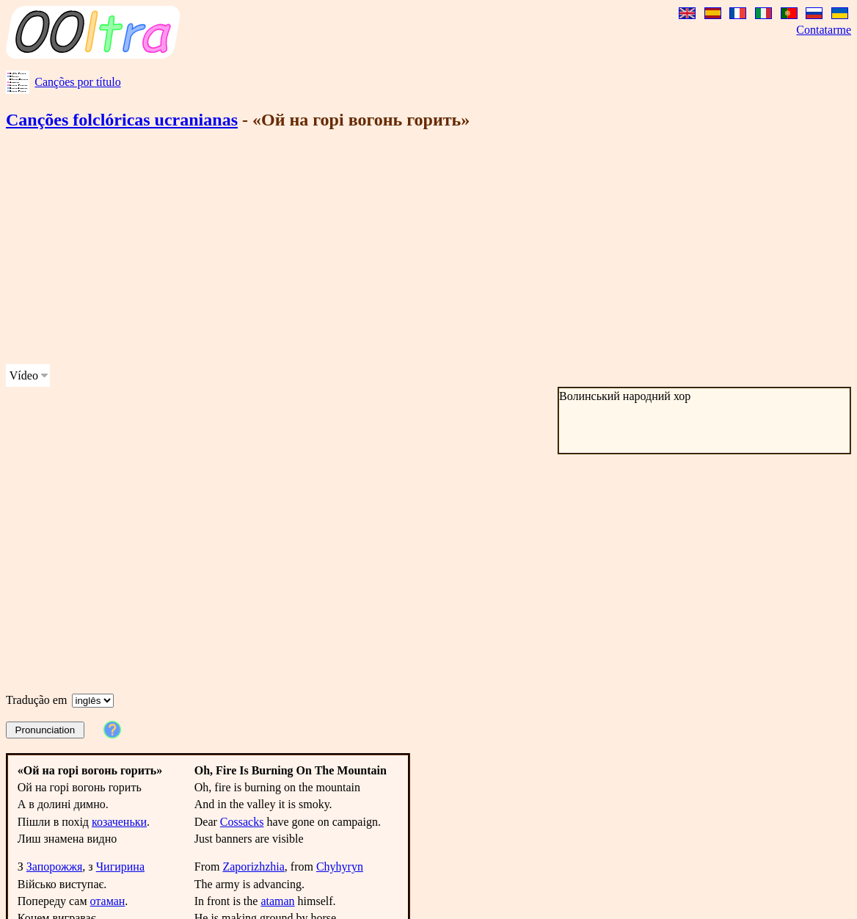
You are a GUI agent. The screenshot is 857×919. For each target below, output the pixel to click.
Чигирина (120, 866)
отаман (107, 901)
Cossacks (242, 822)
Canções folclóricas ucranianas (122, 119)
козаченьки (119, 822)
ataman (277, 901)
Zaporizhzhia (253, 866)
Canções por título (77, 82)
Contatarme (823, 29)
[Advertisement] (375, 249)
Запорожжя (54, 866)
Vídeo (24, 375)
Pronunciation (45, 729)
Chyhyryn (339, 866)
